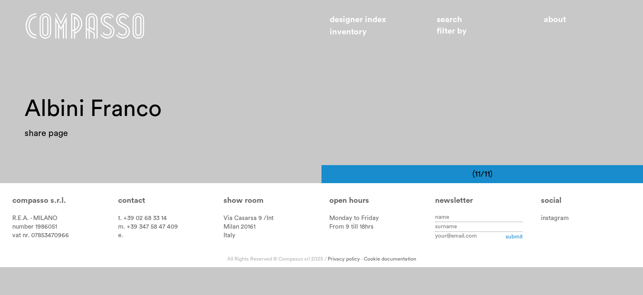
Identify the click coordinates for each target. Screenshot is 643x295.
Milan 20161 (239, 227)
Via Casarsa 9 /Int (248, 218)
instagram (555, 218)
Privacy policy (344, 258)
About (555, 20)
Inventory (348, 32)
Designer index (358, 20)
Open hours (349, 200)
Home (84, 26)
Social (551, 200)
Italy (229, 235)
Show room (243, 200)
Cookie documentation (390, 258)
